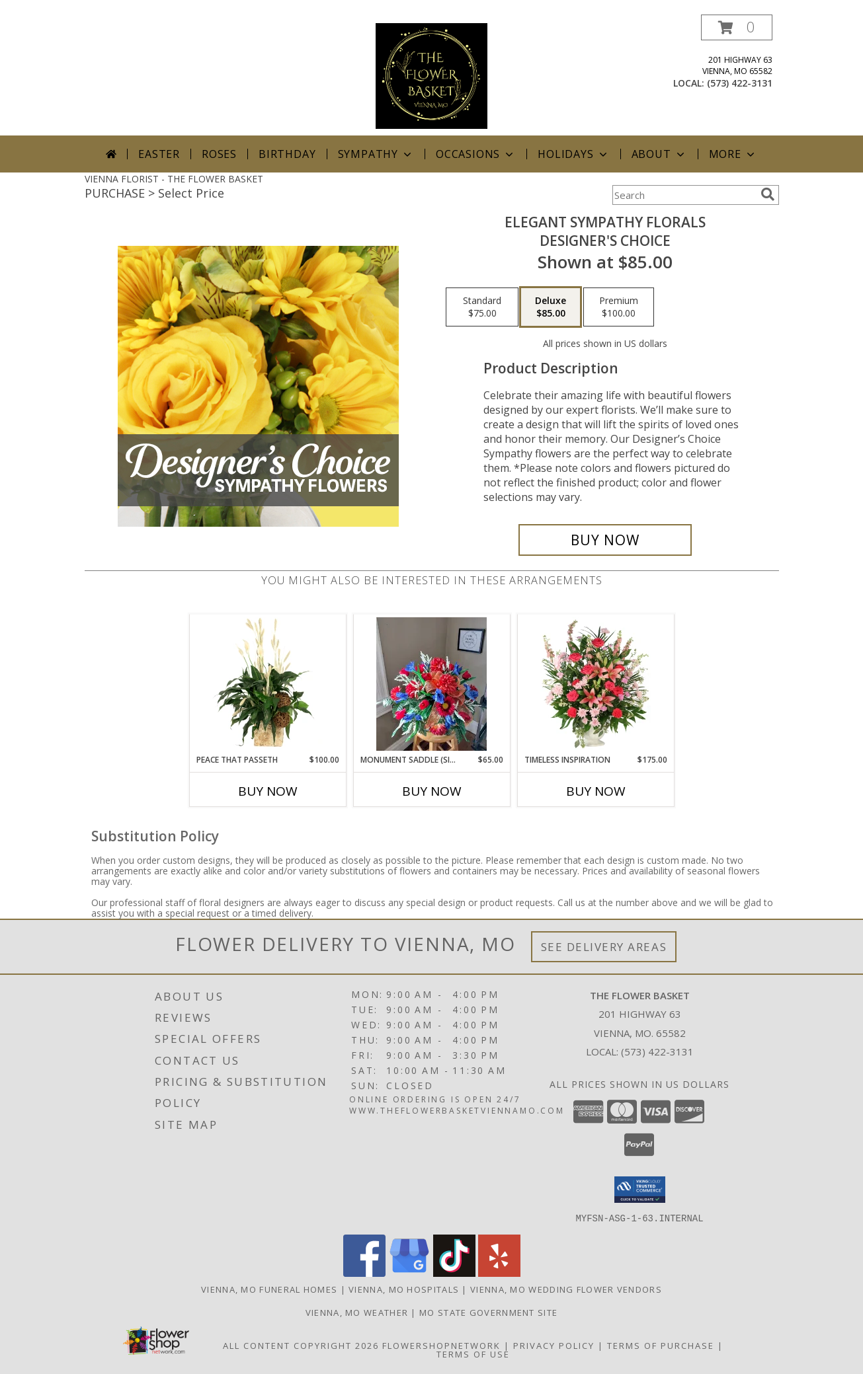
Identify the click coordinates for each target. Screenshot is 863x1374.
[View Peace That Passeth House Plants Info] (267, 684)
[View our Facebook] (364, 1272)
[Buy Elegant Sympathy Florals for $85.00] (605, 540)
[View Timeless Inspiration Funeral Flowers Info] (595, 684)
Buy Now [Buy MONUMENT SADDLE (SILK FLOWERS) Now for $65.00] (432, 791)
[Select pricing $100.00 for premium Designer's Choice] (618, 307)
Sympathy (376, 154)
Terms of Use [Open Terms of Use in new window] (473, 1353)
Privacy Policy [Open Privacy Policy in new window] (554, 1345)
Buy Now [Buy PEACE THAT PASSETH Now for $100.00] (268, 791)
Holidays (573, 154)
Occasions (476, 154)
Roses (219, 154)
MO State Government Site (488, 1312)
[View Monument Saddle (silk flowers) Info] (431, 684)
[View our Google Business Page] (409, 1272)
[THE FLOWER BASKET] (431, 75)
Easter (159, 154)
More (733, 154)
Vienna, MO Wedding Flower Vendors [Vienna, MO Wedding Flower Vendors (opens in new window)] (566, 1289)
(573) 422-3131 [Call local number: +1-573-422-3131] (739, 83)
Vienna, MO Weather (357, 1312)
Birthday (287, 154)
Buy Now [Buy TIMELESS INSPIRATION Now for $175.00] (596, 791)
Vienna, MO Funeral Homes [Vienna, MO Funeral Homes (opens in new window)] (269, 1289)
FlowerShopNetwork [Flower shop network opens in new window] (441, 1345)
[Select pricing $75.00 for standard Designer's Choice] (482, 307)
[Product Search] (684, 195)
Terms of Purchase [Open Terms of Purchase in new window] (660, 1345)
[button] (736, 27)
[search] (767, 194)
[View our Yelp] (499, 1272)
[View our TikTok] (454, 1272)
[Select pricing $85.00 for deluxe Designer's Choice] (550, 307)
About (659, 154)
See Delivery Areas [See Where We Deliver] (604, 946)
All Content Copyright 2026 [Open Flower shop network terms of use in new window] (301, 1345)
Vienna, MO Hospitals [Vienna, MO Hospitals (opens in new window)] (404, 1289)
